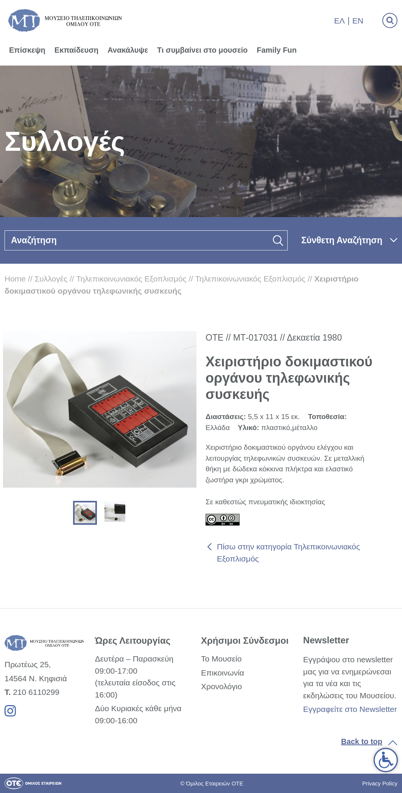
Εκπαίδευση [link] (76, 50)
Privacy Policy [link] (379, 783)
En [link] (357, 20)
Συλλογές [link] (50, 278)
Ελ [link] (339, 21)
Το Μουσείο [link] (221, 658)
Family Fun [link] (277, 50)
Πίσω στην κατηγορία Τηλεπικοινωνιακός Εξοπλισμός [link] (288, 552)
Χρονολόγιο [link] (221, 686)
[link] (386, 760)
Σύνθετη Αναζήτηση (341, 240)
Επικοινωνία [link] (222, 672)
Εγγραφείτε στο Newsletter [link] (350, 709)
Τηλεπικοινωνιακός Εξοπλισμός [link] (131, 278)
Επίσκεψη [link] (27, 50)
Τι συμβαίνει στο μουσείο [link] (202, 50)
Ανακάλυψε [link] (128, 50)
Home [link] (15, 278)
